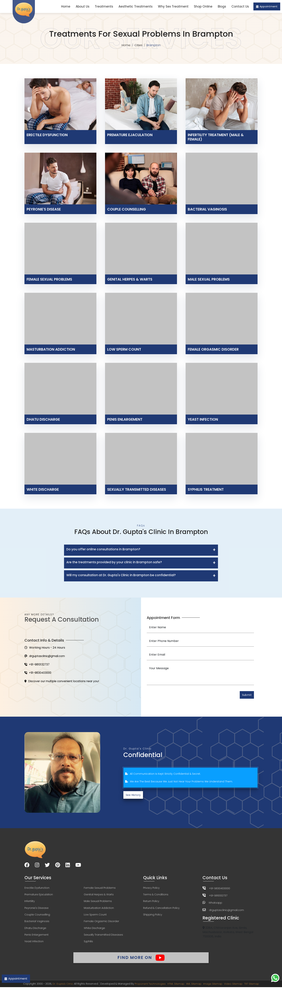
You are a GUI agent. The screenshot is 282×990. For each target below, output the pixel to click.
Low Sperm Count (95, 916)
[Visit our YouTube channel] (78, 866)
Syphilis (88, 943)
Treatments (104, 6)
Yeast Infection (34, 943)
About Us (82, 6)
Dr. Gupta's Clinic (60, 986)
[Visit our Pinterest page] (57, 866)
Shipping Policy (152, 916)
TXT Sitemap (254, 986)
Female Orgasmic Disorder (101, 923)
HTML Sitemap (174, 986)
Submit (246, 695)
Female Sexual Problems (100, 889)
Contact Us (240, 6)
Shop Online (203, 6)
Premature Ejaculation (38, 896)
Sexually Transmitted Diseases (103, 936)
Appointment (267, 6)
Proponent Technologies (148, 986)
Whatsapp (215, 903)
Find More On (141, 959)
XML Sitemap (193, 986)
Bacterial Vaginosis (36, 923)
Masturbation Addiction (99, 909)
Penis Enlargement (36, 936)
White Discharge (94, 930)
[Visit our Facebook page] (26, 866)
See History (134, 796)
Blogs (222, 6)
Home (65, 6)
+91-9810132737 (37, 665)
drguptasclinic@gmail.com (45, 656)
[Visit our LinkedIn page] (67, 866)
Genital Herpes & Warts (99, 896)
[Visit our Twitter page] (47, 866)
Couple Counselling (37, 916)
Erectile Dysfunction (36, 889)
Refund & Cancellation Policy (161, 909)
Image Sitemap (213, 986)
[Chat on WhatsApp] (275, 978)
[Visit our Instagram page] (37, 866)
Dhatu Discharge (35, 930)
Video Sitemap (235, 986)
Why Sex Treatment (173, 6)
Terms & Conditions (155, 896)
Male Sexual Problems (98, 902)
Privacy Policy (151, 889)
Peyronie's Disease (36, 909)
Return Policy (151, 902)
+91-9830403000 (38, 674)
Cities (139, 45)
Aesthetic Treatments (136, 6)
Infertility (29, 902)
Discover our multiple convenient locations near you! (63, 682)
